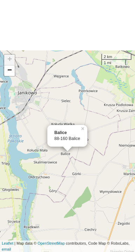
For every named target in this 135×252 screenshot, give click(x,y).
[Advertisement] (67, 25)
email (6, 249)
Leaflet (7, 243)
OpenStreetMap (51, 243)
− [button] (9, 70)
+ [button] (9, 60)
